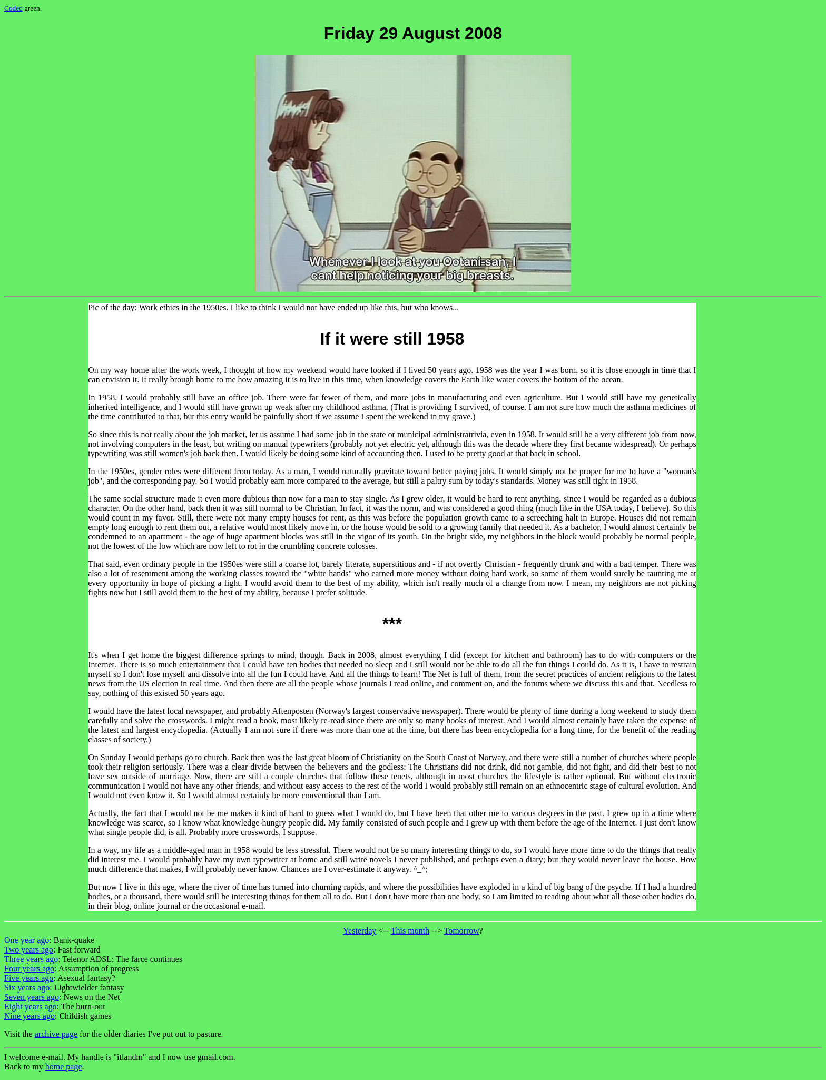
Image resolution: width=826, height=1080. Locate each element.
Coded (13, 8)
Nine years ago (29, 1016)
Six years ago (27, 987)
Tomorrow (461, 930)
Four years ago (29, 968)
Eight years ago (30, 1006)
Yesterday (359, 930)
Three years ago (31, 959)
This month (410, 930)
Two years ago (28, 949)
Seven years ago (31, 997)
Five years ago (28, 978)
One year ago (26, 940)
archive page (56, 1033)
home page (63, 1066)
